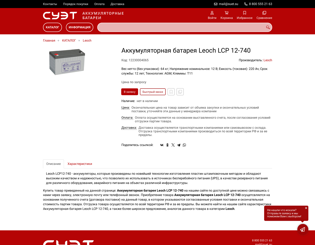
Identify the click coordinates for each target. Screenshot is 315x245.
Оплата (99, 4)
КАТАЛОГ (52, 27)
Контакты (50, 4)
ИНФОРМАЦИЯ (79, 27)
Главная (49, 40)
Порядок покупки (75, 4)
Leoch (87, 40)
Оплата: (127, 117)
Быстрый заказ (153, 91)
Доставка (117, 4)
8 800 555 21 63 (260, 4)
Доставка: (129, 128)
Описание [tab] (53, 164)
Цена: (125, 107)
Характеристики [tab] (80, 164)
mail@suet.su (228, 4)
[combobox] (184, 27)
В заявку (129, 91)
